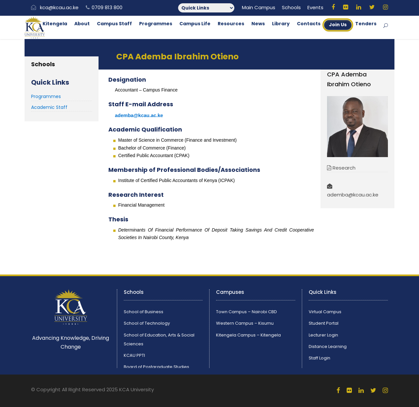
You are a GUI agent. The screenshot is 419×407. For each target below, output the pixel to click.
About (82, 23)
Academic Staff (49, 107)
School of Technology (147, 323)
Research (341, 167)
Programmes (155, 23)
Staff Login (319, 358)
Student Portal (323, 323)
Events (315, 7)
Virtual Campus (325, 312)
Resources (231, 23)
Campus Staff (114, 23)
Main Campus (258, 7)
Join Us (338, 24)
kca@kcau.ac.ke (59, 7)
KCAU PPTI (134, 355)
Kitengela (55, 23)
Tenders (365, 23)
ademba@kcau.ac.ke (139, 115)
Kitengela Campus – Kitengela (248, 335)
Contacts (308, 23)
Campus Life (194, 23)
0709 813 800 (107, 7)
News (258, 23)
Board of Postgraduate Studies (156, 367)
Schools (291, 7)
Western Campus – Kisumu (245, 323)
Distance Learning (328, 346)
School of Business (143, 312)
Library (281, 23)
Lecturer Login (323, 335)
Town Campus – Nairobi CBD (246, 312)
